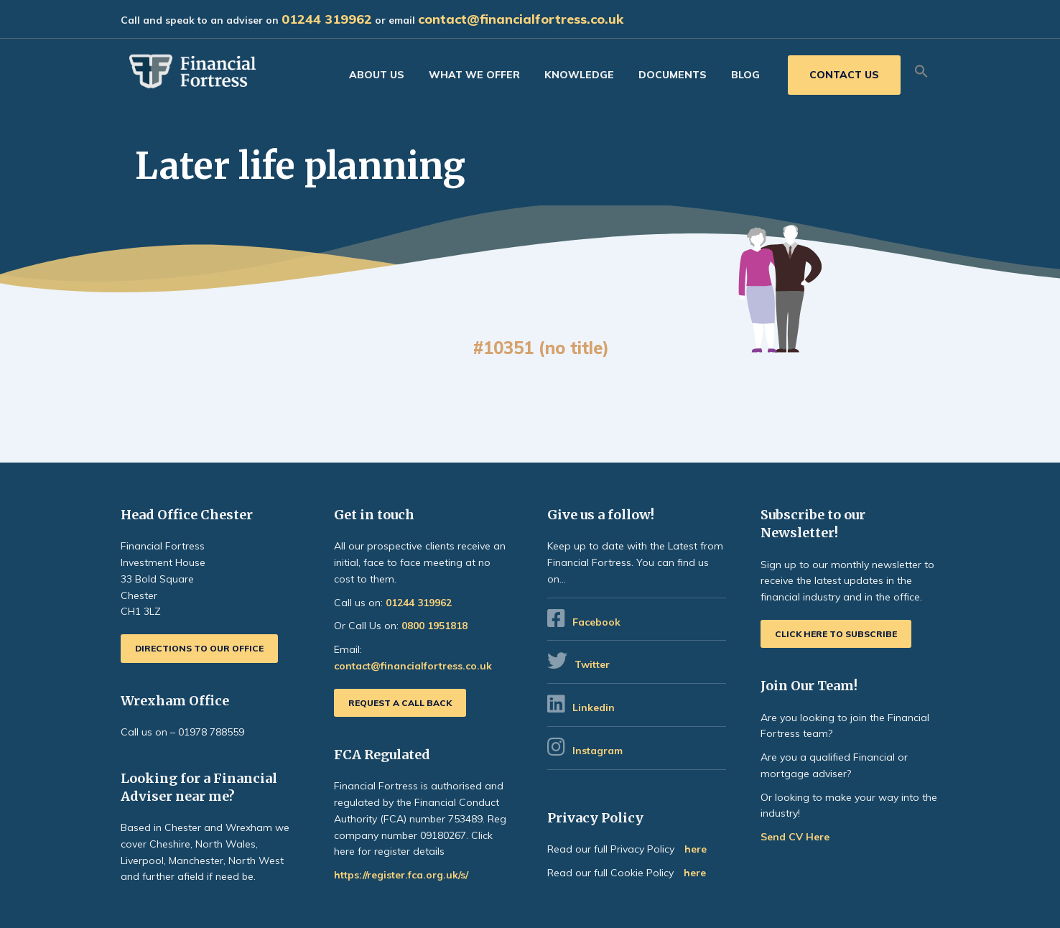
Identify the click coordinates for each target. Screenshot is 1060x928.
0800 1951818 (434, 625)
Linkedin (593, 707)
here (695, 849)
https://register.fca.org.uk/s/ (401, 874)
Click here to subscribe (836, 633)
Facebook (596, 622)
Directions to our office (199, 648)
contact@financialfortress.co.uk (520, 19)
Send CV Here (795, 836)
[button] (921, 72)
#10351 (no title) (541, 347)
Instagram (599, 750)
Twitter (592, 664)
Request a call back (400, 702)
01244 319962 (327, 19)
